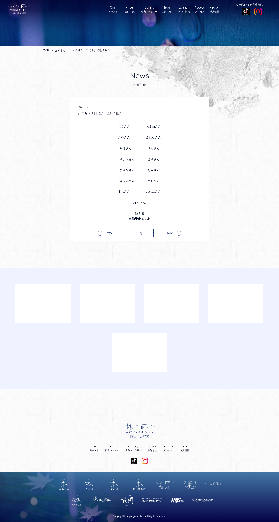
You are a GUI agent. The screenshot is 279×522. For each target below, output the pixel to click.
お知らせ (166, 9)
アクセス (200, 9)
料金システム (129, 9)
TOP (46, 50)
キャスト (113, 9)
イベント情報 (183, 9)
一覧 (139, 233)
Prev (109, 233)
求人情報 (214, 9)
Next (170, 233)
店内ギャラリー (149, 9)
